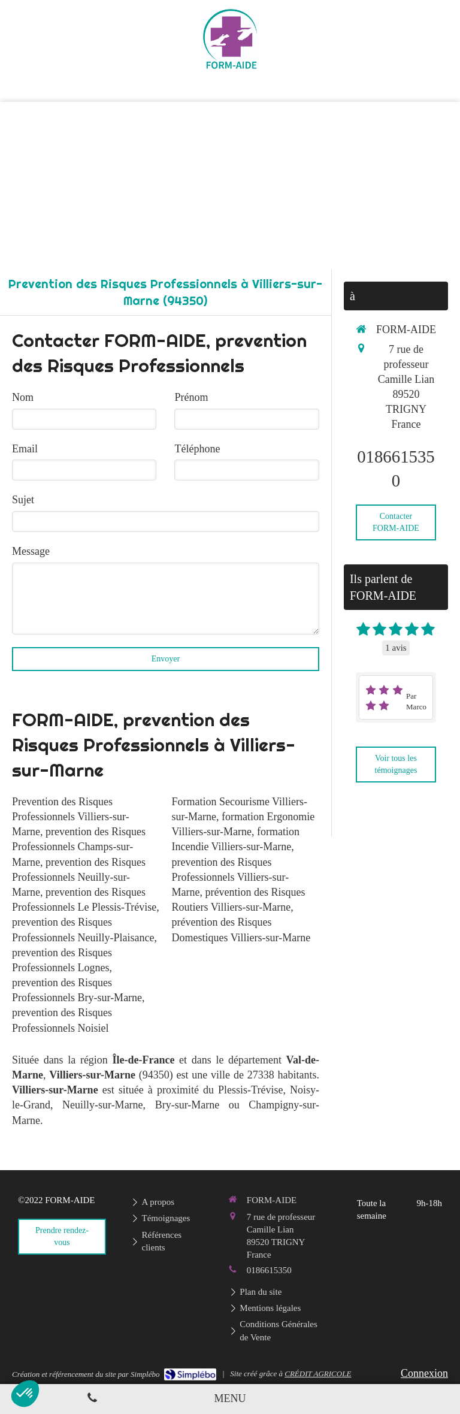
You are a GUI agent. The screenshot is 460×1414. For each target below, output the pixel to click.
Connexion (424, 1373)
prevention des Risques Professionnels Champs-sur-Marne (79, 847)
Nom (23, 397)
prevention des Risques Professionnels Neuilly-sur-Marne (79, 877)
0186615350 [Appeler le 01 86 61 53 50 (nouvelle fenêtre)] (269, 1270)
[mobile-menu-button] (230, 1399)
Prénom (191, 397)
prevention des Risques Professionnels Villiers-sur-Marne (230, 877)
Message (31, 551)
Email (25, 449)
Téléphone (197, 449)
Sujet (23, 500)
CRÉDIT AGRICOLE (318, 1373)
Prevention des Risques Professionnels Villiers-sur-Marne (70, 817)
